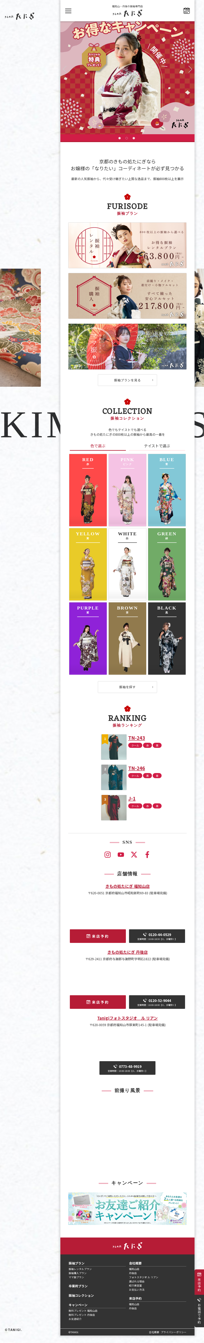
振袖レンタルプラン (80, 1276)
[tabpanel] (127, 81)
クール (135, 753)
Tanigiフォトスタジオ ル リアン (127, 1025)
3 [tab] (134, 145)
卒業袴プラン (78, 1293)
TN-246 (136, 775)
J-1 (132, 805)
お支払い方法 (136, 1297)
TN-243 (136, 745)
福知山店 (134, 1276)
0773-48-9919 (127, 1075)
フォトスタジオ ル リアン (143, 1285)
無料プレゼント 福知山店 (83, 1318)
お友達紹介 (75, 1326)
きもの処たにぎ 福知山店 (127, 893)
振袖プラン (76, 1270)
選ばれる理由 (136, 1289)
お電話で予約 (199, 1313)
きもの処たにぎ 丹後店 (127, 959)
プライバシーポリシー (173, 1339)
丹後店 (133, 1280)
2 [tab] (126, 145)
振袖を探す (127, 694)
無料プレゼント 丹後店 (82, 1322)
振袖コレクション (81, 1302)
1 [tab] (119, 145)
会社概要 (135, 1270)
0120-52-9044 (157, 1009)
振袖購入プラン (78, 1280)
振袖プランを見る (127, 387)
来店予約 (199, 1285)
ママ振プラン (76, 1285)
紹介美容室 (135, 1293)
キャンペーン (78, 1312)
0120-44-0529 (157, 944)
